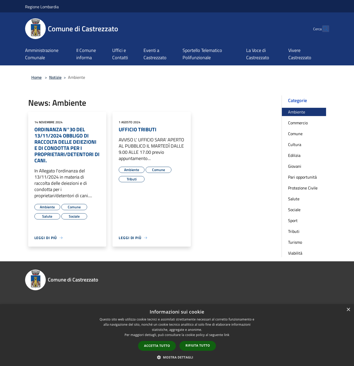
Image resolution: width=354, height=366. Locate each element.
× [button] (348, 310)
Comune (295, 134)
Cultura (294, 144)
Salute (293, 199)
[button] (177, 357)
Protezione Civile (303, 188)
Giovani (294, 166)
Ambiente (296, 112)
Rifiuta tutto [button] (197, 345)
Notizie (55, 77)
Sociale (294, 210)
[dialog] (177, 335)
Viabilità (295, 253)
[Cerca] (323, 28)
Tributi (293, 231)
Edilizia (294, 155)
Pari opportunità (302, 177)
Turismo (295, 242)
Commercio (298, 123)
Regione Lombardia (42, 7)
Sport (293, 220)
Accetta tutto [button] (157, 346)
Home (36, 77)
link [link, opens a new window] (226, 335)
